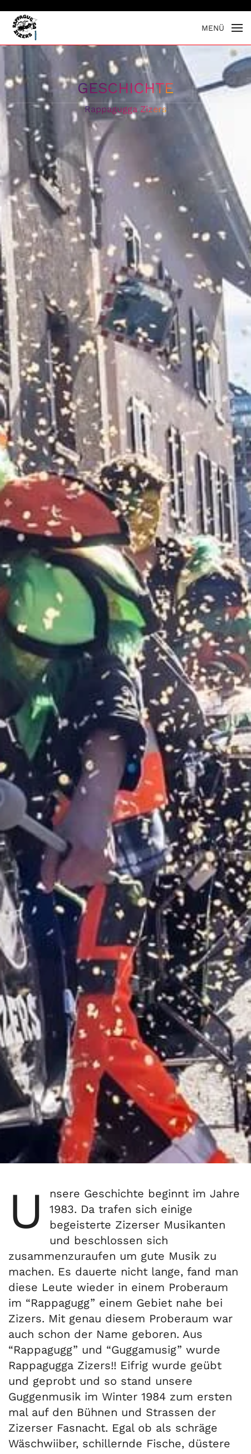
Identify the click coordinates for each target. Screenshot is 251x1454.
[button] (222, 28)
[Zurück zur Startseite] (25, 28)
